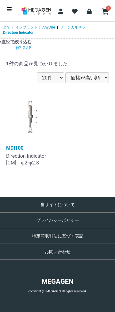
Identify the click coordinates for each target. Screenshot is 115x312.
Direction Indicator (18, 32)
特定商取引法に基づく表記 (57, 235)
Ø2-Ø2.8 (23, 47)
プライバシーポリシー (57, 220)
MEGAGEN (57, 281)
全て (6, 27)
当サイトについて (57, 204)
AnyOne (48, 27)
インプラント (26, 27)
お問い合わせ (58, 251)
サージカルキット (74, 27)
